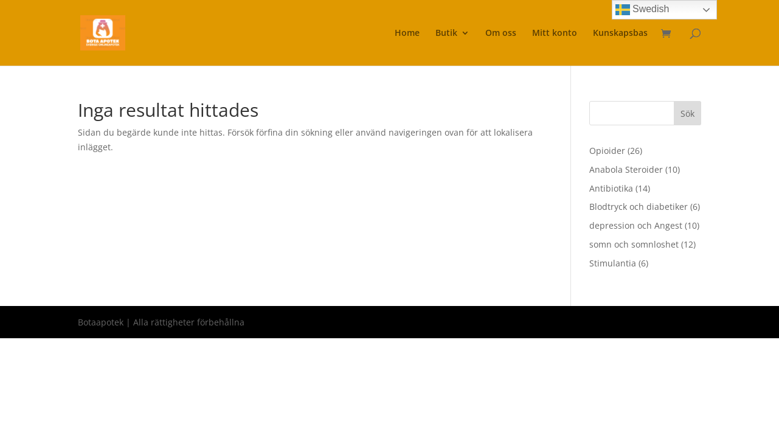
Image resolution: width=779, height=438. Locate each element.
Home (407, 33)
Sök (687, 113)
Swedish (642, 9)
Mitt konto (554, 33)
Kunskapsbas (620, 33)
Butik (446, 33)
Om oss (500, 33)
